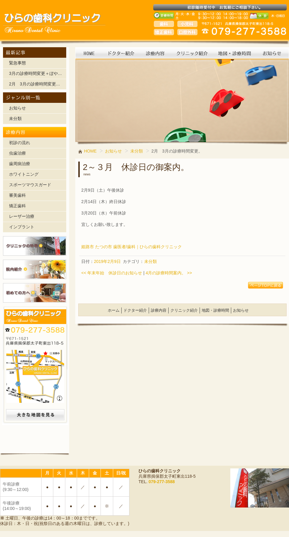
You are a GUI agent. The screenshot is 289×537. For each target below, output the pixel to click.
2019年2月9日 (107, 261)
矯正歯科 (17, 205)
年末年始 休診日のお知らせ (111, 272)
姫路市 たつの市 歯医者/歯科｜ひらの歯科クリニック (131, 246)
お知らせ (17, 108)
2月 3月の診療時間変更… (34, 84)
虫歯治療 (17, 153)
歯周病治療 (19, 163)
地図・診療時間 (215, 310)
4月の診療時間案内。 (169, 272)
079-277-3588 (161, 481)
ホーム (114, 310)
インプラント (21, 226)
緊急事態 (17, 62)
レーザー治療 (21, 216)
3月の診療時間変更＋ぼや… (35, 73)
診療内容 (158, 310)
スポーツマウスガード (30, 184)
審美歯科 (17, 195)
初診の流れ (19, 142)
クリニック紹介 (184, 310)
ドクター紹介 (135, 310)
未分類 (15, 118)
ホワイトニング (24, 174)
